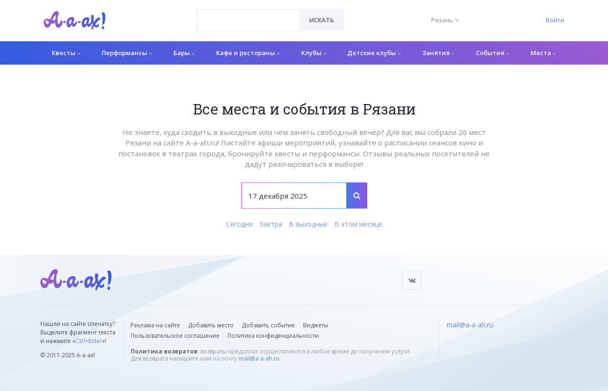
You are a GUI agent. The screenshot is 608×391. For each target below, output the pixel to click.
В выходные (308, 224)
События (492, 52)
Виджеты (315, 325)
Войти (555, 20)
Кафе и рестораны (248, 52)
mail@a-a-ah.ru (258, 358)
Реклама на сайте (155, 325)
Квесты (66, 52)
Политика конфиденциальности (273, 336)
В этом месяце (358, 224)
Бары (184, 52)
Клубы (313, 52)
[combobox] (248, 20)
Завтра (270, 224)
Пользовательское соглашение (175, 336)
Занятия (438, 52)
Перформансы (127, 52)
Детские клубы (374, 52)
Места (543, 52)
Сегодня (239, 224)
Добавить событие (268, 325)
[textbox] (248, 13)
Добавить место (211, 325)
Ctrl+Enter (89, 341)
